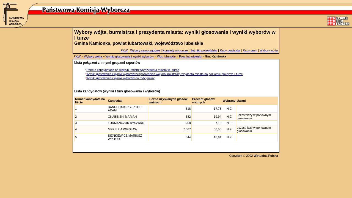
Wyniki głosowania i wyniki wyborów (129, 56)
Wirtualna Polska (266, 155)
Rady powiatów (230, 50)
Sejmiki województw (203, 50)
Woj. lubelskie (166, 56)
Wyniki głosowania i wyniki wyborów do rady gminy (120, 78)
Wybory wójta (269, 50)
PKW (124, 50)
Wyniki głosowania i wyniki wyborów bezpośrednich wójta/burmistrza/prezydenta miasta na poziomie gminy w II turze (164, 74)
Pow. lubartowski (190, 56)
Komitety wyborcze (175, 50)
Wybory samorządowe (145, 50)
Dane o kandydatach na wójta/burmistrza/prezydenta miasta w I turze (132, 70)
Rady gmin (250, 50)
